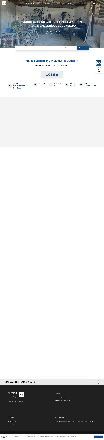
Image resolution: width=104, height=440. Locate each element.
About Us (48, 3)
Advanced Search (52, 52)
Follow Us (95, 382)
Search (82, 48)
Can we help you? (98, 66)
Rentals (40, 3)
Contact (69, 3)
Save (53, 33)
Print (62, 33)
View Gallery (43, 33)
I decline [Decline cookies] (89, 437)
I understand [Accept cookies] (99, 437)
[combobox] (18, 48)
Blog (63, 3)
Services (56, 3)
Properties (30, 3)
